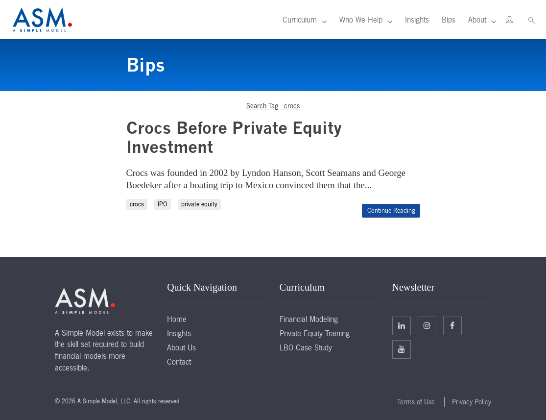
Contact (179, 361)
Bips (448, 19)
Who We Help (360, 19)
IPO (162, 204)
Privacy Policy (471, 402)
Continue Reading (391, 210)
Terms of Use (416, 402)
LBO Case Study (306, 347)
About (477, 19)
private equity (199, 204)
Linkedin (401, 325)
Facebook (452, 325)
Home (177, 319)
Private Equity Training (315, 333)
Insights (417, 19)
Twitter (427, 325)
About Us (181, 347)
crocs (137, 204)
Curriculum (300, 19)
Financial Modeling (309, 319)
